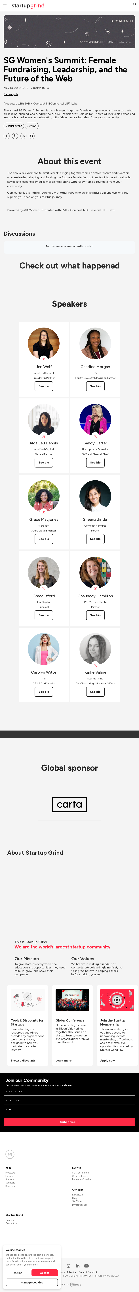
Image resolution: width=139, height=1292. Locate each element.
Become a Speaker (81, 1179)
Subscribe (68, 1122)
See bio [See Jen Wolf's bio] (44, 386)
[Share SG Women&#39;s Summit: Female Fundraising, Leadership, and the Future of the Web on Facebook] (7, 136)
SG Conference (80, 1172)
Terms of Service (68, 1272)
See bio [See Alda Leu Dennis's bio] (44, 462)
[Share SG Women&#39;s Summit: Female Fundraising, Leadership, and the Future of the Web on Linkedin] (23, 136)
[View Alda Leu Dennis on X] (44, 436)
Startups (9, 1179)
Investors (10, 1172)
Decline (17, 1273)
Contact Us (11, 1223)
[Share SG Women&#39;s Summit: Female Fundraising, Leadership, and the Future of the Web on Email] (32, 136)
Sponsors (10, 1182)
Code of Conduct (88, 1272)
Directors (10, 1186)
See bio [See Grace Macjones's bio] (44, 539)
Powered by (69, 1285)
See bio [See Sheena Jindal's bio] (95, 539)
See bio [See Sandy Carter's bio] (95, 462)
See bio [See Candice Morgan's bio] (95, 386)
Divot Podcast (79, 1204)
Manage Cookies (32, 1282)
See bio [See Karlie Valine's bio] (95, 691)
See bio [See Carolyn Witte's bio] (44, 691)
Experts (9, 1176)
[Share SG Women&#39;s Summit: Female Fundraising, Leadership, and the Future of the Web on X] (15, 136)
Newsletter (77, 1194)
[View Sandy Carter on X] (95, 436)
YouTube (76, 1201)
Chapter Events (80, 1176)
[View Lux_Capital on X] (44, 589)
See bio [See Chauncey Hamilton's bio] (95, 615)
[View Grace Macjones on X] (44, 512)
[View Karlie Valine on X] (95, 665)
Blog (74, 1198)
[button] (134, 5)
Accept (44, 1273)
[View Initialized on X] (44, 360)
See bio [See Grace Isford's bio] (44, 615)
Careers (9, 1220)
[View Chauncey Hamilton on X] (95, 589)
